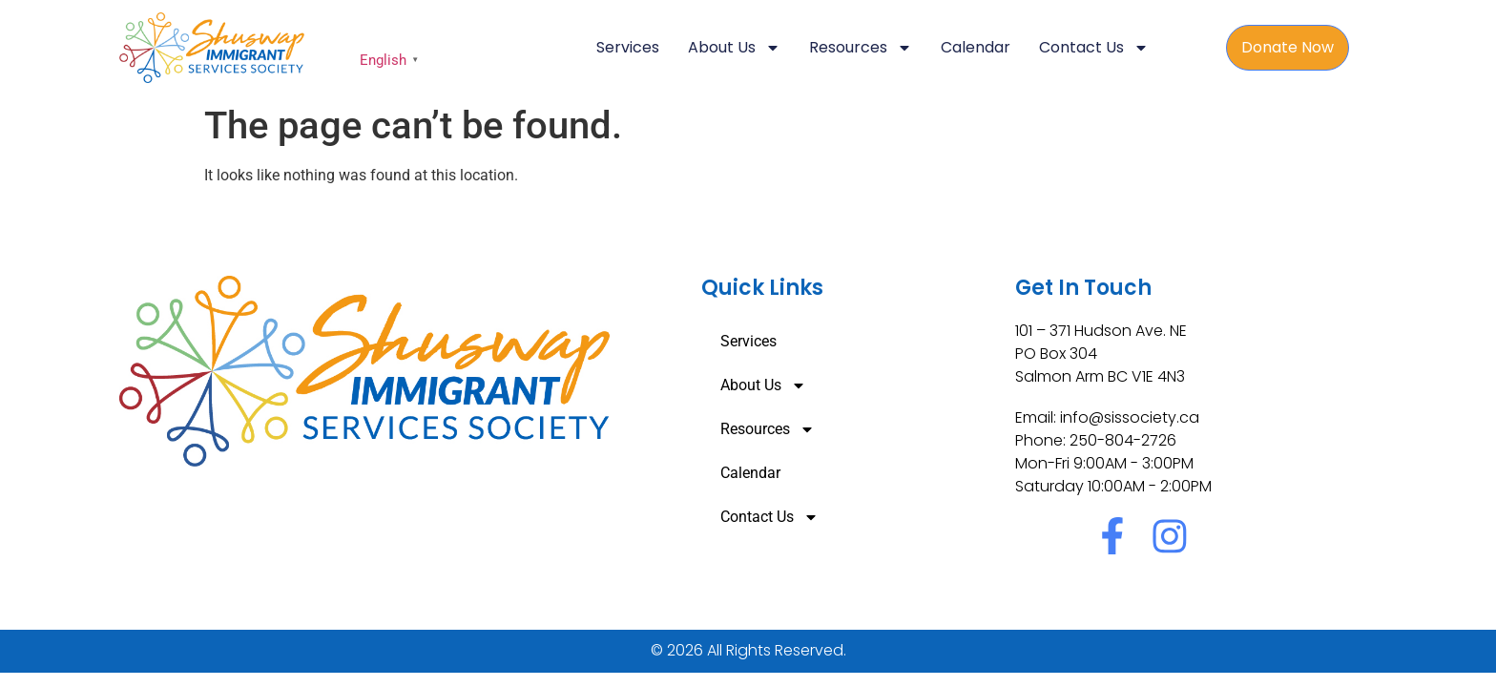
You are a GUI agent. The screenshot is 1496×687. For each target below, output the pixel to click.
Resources (860, 47)
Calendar (975, 47)
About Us (734, 47)
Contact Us (1094, 47)
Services (627, 47)
